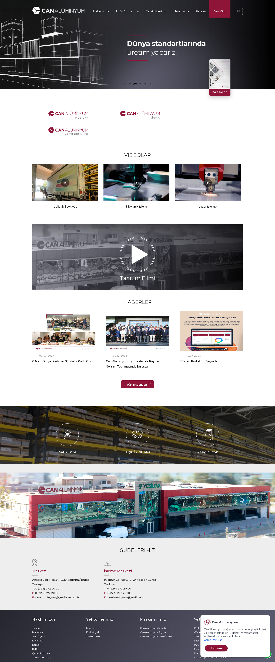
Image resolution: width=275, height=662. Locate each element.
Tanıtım (36, 611)
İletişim (201, 11)
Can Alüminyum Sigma (153, 615)
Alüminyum (38, 619)
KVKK (35, 632)
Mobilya (90, 611)
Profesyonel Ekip (203, 611)
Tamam (216, 648)
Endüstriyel (92, 615)
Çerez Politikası (41, 636)
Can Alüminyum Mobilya (153, 611)
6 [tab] (151, 83)
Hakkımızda (101, 11)
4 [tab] (140, 83)
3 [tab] (135, 83)
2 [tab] (129, 83)
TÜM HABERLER (136, 368)
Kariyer (36, 628)
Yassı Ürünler (93, 619)
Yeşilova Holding (41, 641)
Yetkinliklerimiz (156, 11)
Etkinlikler (37, 624)
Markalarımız (39, 615)
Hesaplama (181, 11)
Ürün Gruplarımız (127, 11)
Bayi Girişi (220, 11)
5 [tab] (145, 83)
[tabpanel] (137, 44)
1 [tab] (124, 83)
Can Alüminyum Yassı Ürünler (156, 619)
